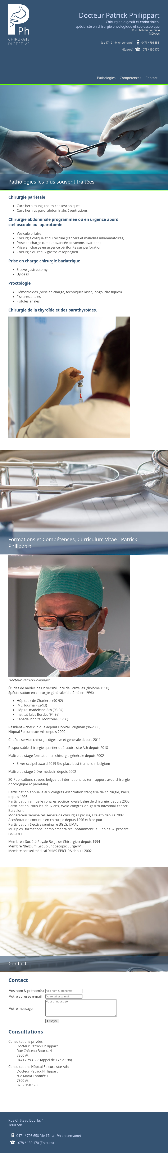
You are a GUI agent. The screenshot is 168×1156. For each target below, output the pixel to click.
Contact (151, 78)
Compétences (130, 78)
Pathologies (106, 78)
